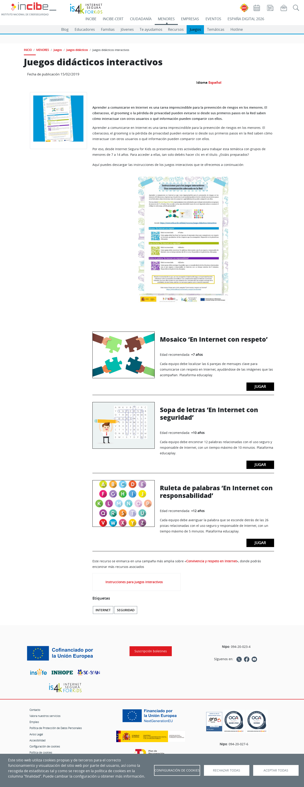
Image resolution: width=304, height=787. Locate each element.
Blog (65, 29)
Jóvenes (127, 29)
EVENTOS (213, 18)
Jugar (260, 386)
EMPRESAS (190, 18)
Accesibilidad (37, 740)
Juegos (195, 29)
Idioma (202, 82)
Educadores (85, 29)
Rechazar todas (226, 770)
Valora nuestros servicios (44, 716)
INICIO (28, 50)
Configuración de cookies (44, 746)
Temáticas (215, 29)
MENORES (166, 18)
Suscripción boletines (150, 651)
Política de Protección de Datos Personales (55, 728)
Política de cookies (40, 752)
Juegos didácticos (77, 50)
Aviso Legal (36, 734)
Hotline (236, 29)
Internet (103, 610)
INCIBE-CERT (113, 18)
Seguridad (125, 610)
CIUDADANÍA (141, 18)
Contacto (34, 710)
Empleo (34, 722)
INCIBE (90, 18)
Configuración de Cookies (177, 770)
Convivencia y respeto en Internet (211, 561)
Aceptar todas (276, 770)
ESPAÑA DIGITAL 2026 (246, 18)
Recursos (176, 29)
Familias (108, 29)
